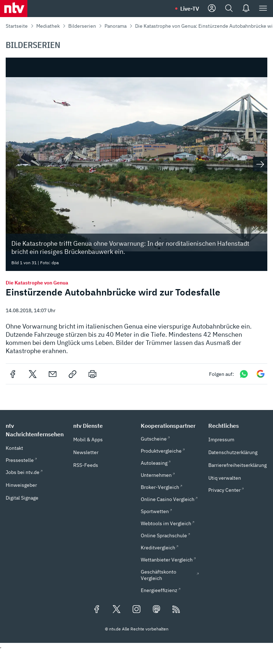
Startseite (17, 26)
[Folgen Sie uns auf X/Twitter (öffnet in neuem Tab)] (116, 610)
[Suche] (229, 8)
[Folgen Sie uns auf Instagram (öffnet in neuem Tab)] (136, 610)
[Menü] (263, 8)
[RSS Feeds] (176, 610)
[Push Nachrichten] (246, 8)
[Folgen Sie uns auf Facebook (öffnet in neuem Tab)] (97, 610)
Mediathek (48, 26)
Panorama (116, 26)
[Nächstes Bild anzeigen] (260, 164)
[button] (35, 429)
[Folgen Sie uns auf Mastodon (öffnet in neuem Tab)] (156, 610)
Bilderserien (82, 26)
